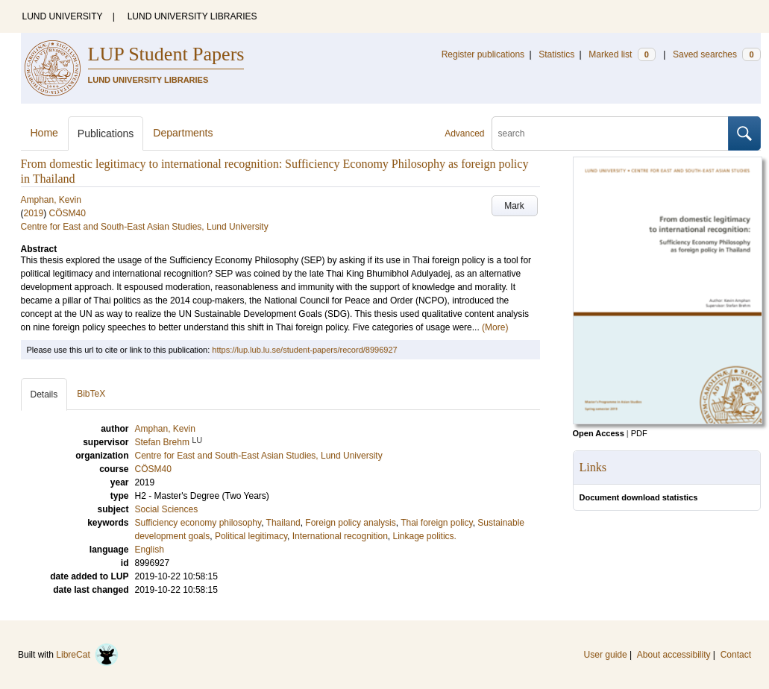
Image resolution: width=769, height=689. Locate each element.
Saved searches (717, 54)
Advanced (464, 133)
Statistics (556, 54)
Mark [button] (514, 206)
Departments (183, 133)
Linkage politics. (424, 536)
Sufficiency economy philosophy (198, 522)
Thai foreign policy (437, 522)
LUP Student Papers (166, 54)
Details (44, 394)
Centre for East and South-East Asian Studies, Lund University (145, 226)
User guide (605, 654)
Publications (106, 133)
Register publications (483, 54)
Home (44, 133)
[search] (610, 133)
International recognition (340, 536)
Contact (736, 654)
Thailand (283, 522)
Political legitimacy (251, 536)
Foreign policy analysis (350, 522)
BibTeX (91, 393)
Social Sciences (166, 509)
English (149, 549)
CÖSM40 (67, 213)
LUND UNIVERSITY (62, 16)
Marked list (621, 54)
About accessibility (674, 654)
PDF (639, 433)
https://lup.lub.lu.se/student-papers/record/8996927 (304, 349)
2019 (34, 213)
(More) (495, 327)
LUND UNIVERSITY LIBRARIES (192, 16)
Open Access (598, 433)
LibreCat (87, 655)
